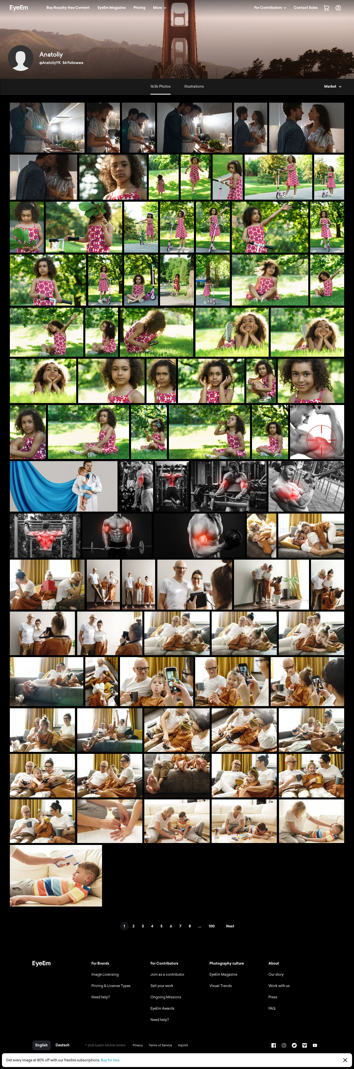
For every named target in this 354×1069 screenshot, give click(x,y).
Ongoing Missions (165, 997)
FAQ (271, 1008)
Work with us (279, 986)
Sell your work (161, 986)
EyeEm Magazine (223, 974)
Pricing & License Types (111, 986)
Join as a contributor (167, 974)
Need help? (100, 997)
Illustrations (194, 86)
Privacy (138, 1045)
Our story (275, 974)
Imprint (183, 1045)
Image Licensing (105, 974)
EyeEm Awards (162, 1008)
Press (272, 997)
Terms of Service (160, 1045)
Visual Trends (220, 986)
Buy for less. (110, 1060)
